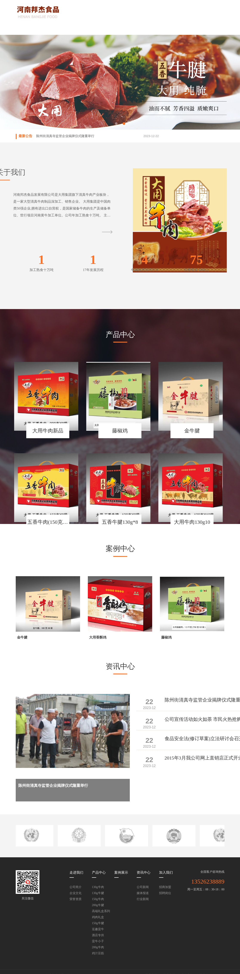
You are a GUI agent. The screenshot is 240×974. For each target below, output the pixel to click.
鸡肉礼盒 (98, 917)
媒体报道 (143, 893)
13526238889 (208, 881)
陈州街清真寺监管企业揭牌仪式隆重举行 (65, 136)
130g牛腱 (98, 893)
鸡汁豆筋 (98, 953)
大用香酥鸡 (97, 637)
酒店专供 (98, 935)
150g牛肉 (98, 899)
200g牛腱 (98, 905)
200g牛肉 (98, 947)
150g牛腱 (98, 923)
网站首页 (30, 28)
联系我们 (209, 28)
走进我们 (60, 28)
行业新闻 (143, 899)
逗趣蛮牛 (98, 929)
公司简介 (76, 887)
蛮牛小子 (98, 941)
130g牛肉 (98, 887)
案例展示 (120, 28)
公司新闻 (143, 887)
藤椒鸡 (166, 637)
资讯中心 (150, 28)
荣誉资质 (76, 899)
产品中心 (90, 28)
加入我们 (180, 28)
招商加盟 (165, 887)
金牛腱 (22, 637)
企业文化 (76, 893)
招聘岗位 (165, 893)
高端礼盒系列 (101, 911)
